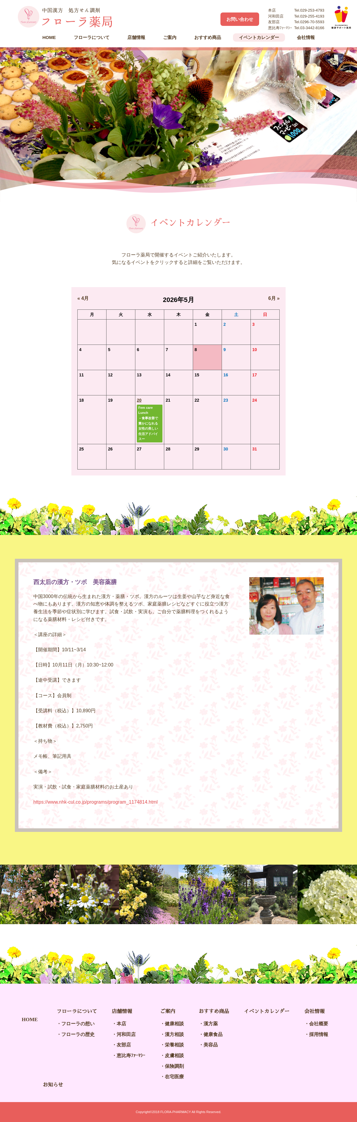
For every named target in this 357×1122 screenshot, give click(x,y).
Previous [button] (18, 894)
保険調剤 (174, 1066)
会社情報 (306, 37)
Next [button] (339, 894)
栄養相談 (174, 1044)
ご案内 (169, 37)
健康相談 (174, 1023)
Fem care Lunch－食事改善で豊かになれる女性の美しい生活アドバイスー (148, 423)
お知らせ (53, 1084)
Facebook (210, 19)
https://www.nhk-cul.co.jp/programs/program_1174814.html (95, 802)
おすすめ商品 (207, 37)
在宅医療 (174, 1076)
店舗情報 (136, 37)
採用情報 (318, 1034)
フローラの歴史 (78, 1034)
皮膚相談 (174, 1055)
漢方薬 (210, 1023)
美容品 (210, 1044)
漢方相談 (174, 1034)
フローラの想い (78, 1023)
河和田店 (126, 1034)
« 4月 (83, 298)
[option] (178, 124)
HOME (49, 37)
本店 (121, 1023)
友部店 (124, 1044)
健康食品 (213, 1034)
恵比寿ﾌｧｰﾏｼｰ (131, 1055)
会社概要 (318, 1023)
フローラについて (91, 37)
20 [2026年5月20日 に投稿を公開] (139, 400)
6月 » (274, 298)
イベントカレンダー (259, 37)
